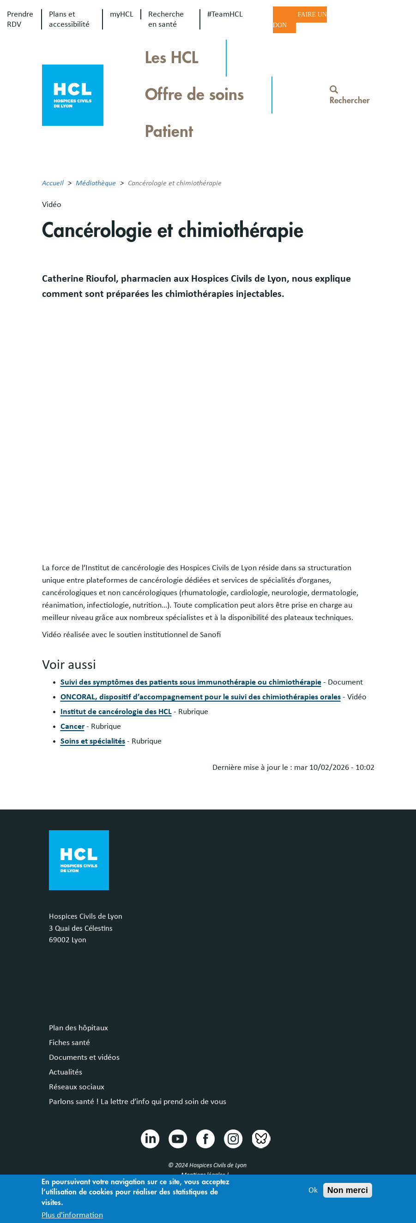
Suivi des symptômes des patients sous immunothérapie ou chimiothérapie (190, 682)
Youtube (177, 1138)
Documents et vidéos (84, 1057)
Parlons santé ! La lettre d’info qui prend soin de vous (137, 1102)
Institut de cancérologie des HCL (116, 712)
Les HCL (171, 58)
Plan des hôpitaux (78, 1028)
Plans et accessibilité (69, 19)
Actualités (65, 1072)
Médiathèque (96, 183)
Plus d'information (72, 1215)
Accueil (53, 183)
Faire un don (300, 20)
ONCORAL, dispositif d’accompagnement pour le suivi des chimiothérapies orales (200, 697)
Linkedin (149, 1138)
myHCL (121, 14)
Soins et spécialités (92, 741)
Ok (313, 1190)
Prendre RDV (20, 19)
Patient (169, 132)
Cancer (72, 726)
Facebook (205, 1138)
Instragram (232, 1138)
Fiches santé (69, 1043)
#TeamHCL (225, 14)
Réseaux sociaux (76, 1087)
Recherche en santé (166, 19)
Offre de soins (194, 95)
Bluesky (260, 1138)
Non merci (347, 1190)
